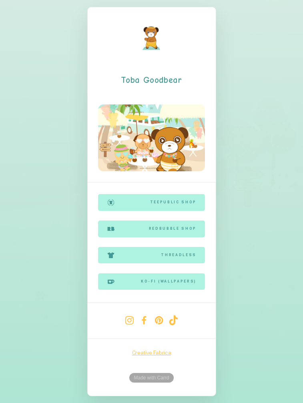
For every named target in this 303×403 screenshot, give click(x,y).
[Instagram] (129, 320)
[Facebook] (144, 320)
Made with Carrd (151, 378)
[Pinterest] (158, 320)
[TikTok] (173, 320)
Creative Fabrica (151, 352)
